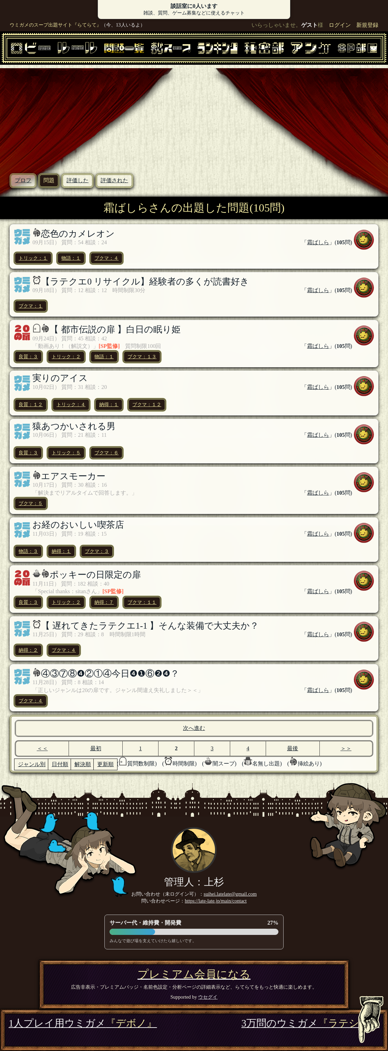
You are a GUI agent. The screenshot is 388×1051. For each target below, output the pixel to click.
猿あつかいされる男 (73, 426)
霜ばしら (318, 242)
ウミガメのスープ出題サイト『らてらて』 (55, 25)
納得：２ (28, 650)
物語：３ (28, 551)
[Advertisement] (194, 116)
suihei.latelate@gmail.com (230, 894)
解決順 (82, 764)
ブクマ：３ (97, 551)
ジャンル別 (31, 764)
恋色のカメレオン (78, 234)
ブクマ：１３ (141, 356)
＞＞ (345, 748)
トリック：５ (66, 452)
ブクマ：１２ (146, 404)
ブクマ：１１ (141, 602)
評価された (114, 180)
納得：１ (109, 404)
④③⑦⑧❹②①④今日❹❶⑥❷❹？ (110, 674)
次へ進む (194, 728)
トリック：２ (66, 356)
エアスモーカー (73, 476)
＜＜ (42, 748)
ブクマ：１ (31, 306)
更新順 (105, 764)
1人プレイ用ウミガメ (83, 1023)
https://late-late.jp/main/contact (215, 901)
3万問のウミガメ (310, 1023)
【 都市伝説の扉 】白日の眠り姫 (115, 329)
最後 (292, 748)
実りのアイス (60, 378)
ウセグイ (207, 997)
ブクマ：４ (106, 258)
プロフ (23, 180)
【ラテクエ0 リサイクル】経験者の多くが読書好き (145, 282)
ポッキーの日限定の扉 (95, 575)
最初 (95, 748)
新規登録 (367, 25)
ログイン (340, 25)
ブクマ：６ (106, 452)
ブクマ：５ (31, 503)
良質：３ (28, 356)
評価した (78, 180)
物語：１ (71, 258)
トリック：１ (33, 258)
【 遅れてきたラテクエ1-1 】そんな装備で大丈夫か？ (150, 626)
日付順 (60, 764)
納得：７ (104, 602)
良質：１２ (31, 404)
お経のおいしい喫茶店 (78, 525)
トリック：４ (71, 404)
